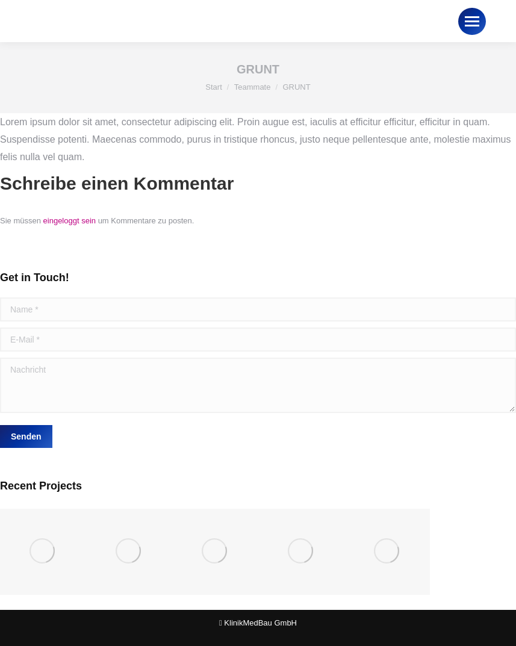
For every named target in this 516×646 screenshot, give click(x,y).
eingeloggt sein (69, 220)
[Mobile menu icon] (472, 21)
